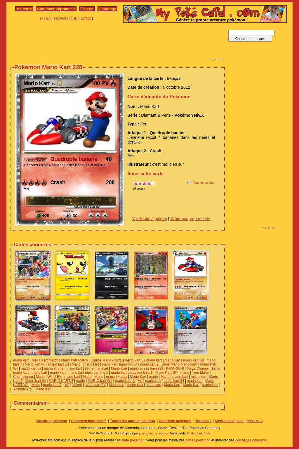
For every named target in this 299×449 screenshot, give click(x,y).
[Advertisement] (117, 43)
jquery (143, 433)
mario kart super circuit (119, 364)
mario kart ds (31, 368)
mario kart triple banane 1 (88, 373)
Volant (77, 385)
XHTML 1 (192, 433)
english (45, 18)
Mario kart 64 (35, 381)
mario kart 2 (149, 364)
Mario (76, 364)
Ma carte (24, 9)
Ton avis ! (203, 421)
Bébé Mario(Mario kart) (179, 364)
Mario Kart (119, 368)
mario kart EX (95, 385)
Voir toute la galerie (149, 218)
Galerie (87, 9)
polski (73, 18)
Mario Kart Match (45, 360)
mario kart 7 (52, 385)
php (150, 433)
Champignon (23, 377)
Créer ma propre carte (190, 218)
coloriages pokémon (251, 440)
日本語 (86, 18)
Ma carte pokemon (51, 421)
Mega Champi (198, 368)
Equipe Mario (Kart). (106, 360)
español (60, 18)
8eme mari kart (96, 368)
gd (156, 433)
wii (140, 381)
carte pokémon (132, 440)
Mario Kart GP (166, 373)
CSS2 (206, 433)
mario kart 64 (174, 381)
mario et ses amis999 (146, 368)
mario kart (21, 360)
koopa (122, 377)
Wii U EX (55, 377)
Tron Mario (200, 373)
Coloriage (107, 9)
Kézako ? (255, 421)
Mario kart (116, 385)
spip (165, 433)
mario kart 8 (134, 360)
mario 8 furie (54, 368)
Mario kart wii (35, 364)
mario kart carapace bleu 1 (131, 373)
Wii (67, 385)
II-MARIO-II (175, 368)
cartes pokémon (197, 440)
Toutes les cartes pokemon (132, 421)
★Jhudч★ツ (22, 389)
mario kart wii (193, 360)
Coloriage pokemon (175, 421)
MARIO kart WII (100, 381)
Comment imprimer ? (56, 9)
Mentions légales (229, 421)
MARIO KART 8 (61, 381)
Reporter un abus (203, 182)
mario (184, 373)
